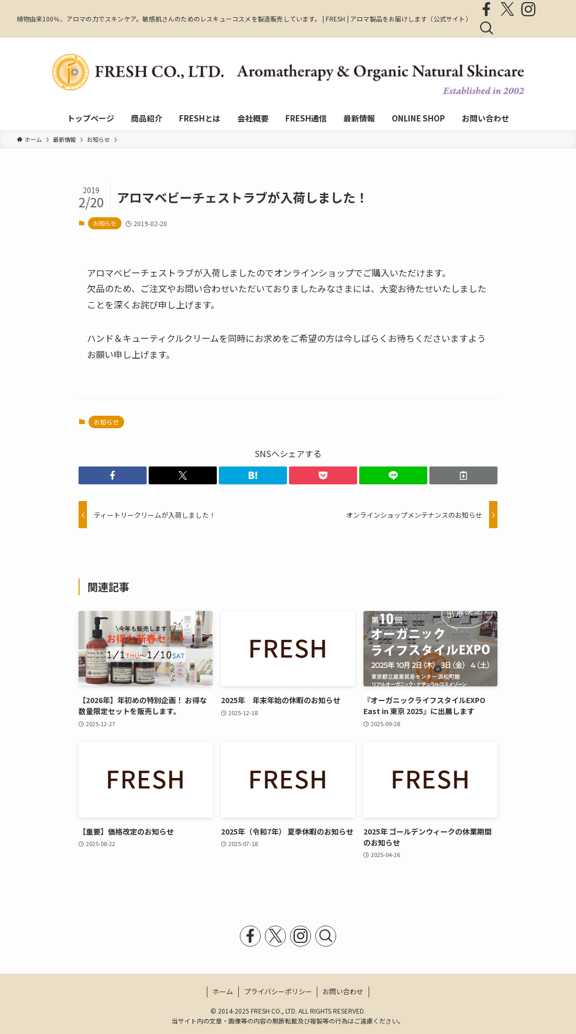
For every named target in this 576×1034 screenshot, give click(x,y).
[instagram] (528, 9)
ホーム (223, 991)
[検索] (486, 28)
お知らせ (104, 223)
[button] (113, 475)
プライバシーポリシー (278, 991)
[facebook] (486, 9)
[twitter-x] (507, 9)
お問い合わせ (343, 991)
